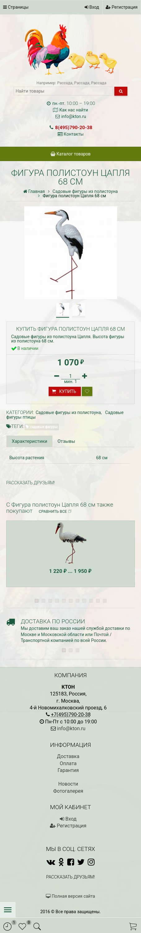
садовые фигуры (44, 427)
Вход (92, 7)
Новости (68, 784)
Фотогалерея (68, 791)
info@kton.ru (73, 116)
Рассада (64, 83)
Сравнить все (55, 511)
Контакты (74, 134)
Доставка (68, 756)
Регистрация (122, 7)
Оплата (68, 763)
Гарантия (68, 770)
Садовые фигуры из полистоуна (68, 412)
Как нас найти (73, 109)
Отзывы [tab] (66, 441)
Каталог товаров (71, 153)
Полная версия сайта (70, 896)
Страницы (16, 7)
